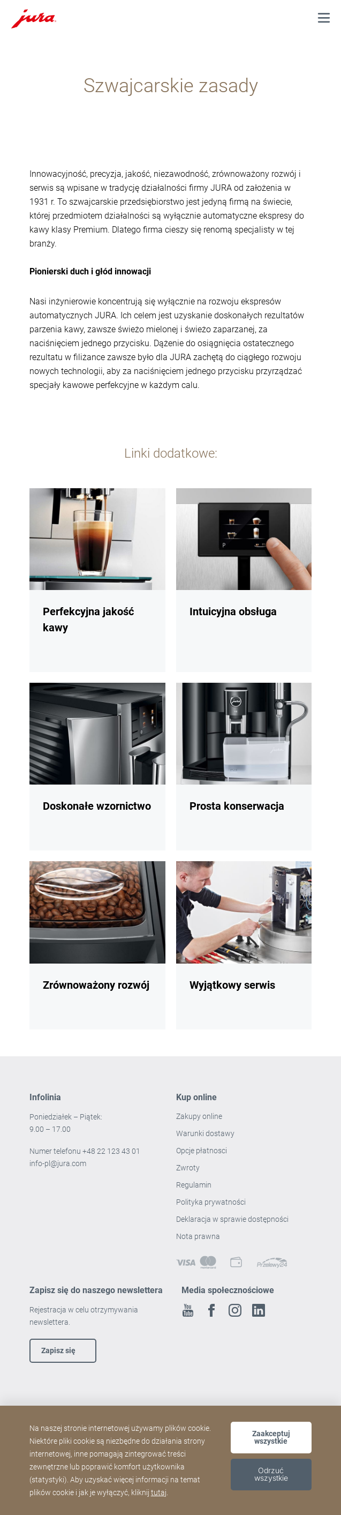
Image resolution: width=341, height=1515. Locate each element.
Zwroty (188, 1167)
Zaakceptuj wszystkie (271, 1437)
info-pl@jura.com (57, 1163)
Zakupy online (199, 1116)
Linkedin (258, 1310)
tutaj (158, 1492)
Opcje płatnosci (201, 1150)
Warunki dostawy (205, 1133)
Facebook (211, 1310)
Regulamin (194, 1185)
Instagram (235, 1310)
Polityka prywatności (211, 1202)
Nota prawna (198, 1236)
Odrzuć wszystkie (271, 1474)
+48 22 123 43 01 (111, 1151)
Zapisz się (58, 1350)
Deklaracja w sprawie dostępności (232, 1219)
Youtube (187, 1310)
